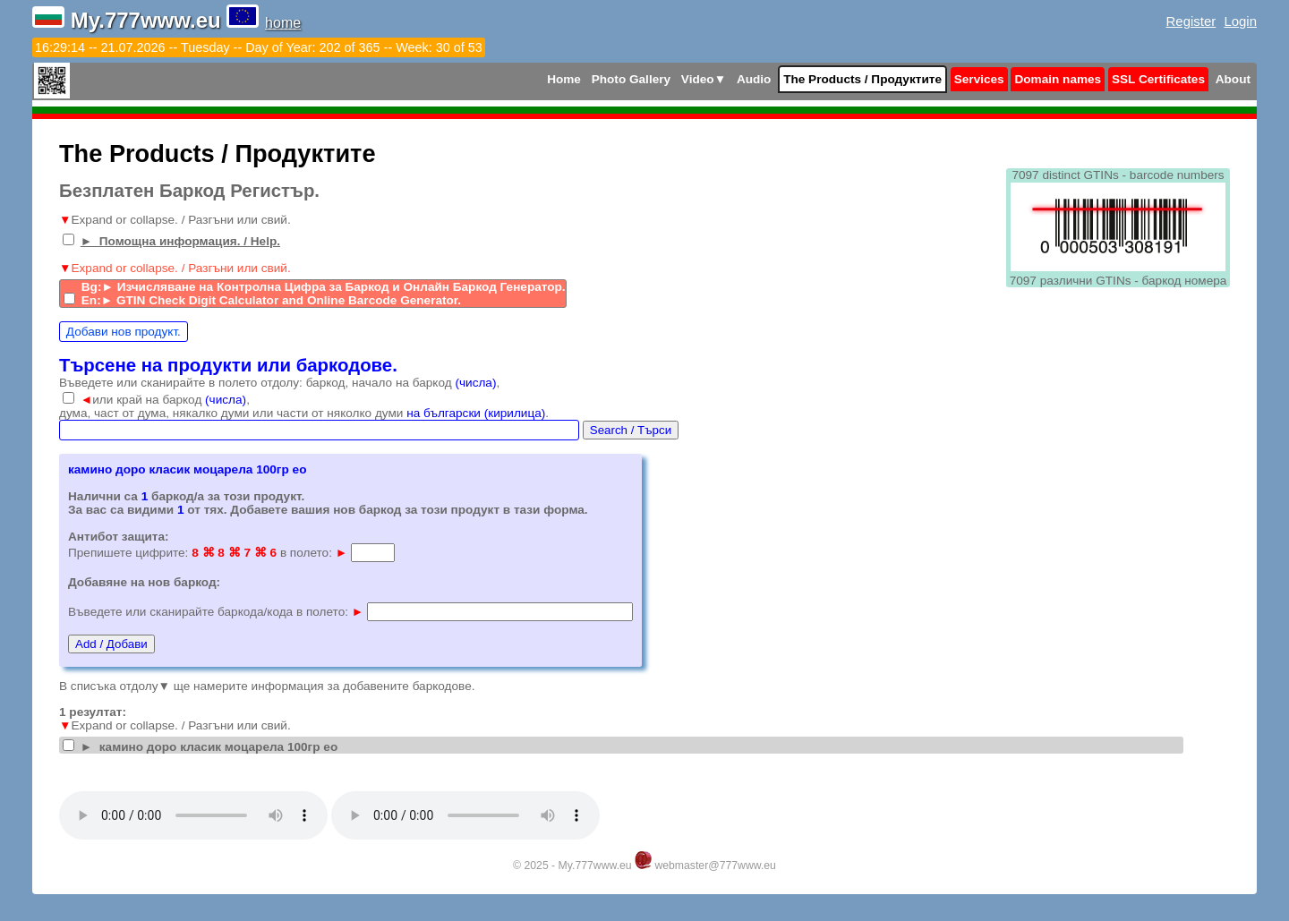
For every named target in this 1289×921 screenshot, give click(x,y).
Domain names (1057, 79)
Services (979, 79)
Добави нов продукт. (123, 331)
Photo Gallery (631, 79)
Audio (754, 79)
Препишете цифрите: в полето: (207, 552)
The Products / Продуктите (862, 79)
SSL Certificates (1158, 79)
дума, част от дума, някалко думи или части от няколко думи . (304, 413)
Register (1191, 21)
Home (564, 79)
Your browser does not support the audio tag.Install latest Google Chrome (193, 815)
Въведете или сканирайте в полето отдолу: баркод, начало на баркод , (279, 382)
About (1233, 79)
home (283, 22)
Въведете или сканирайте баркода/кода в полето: (215, 611)
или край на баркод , (165, 399)
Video (703, 79)
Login (1240, 21)
